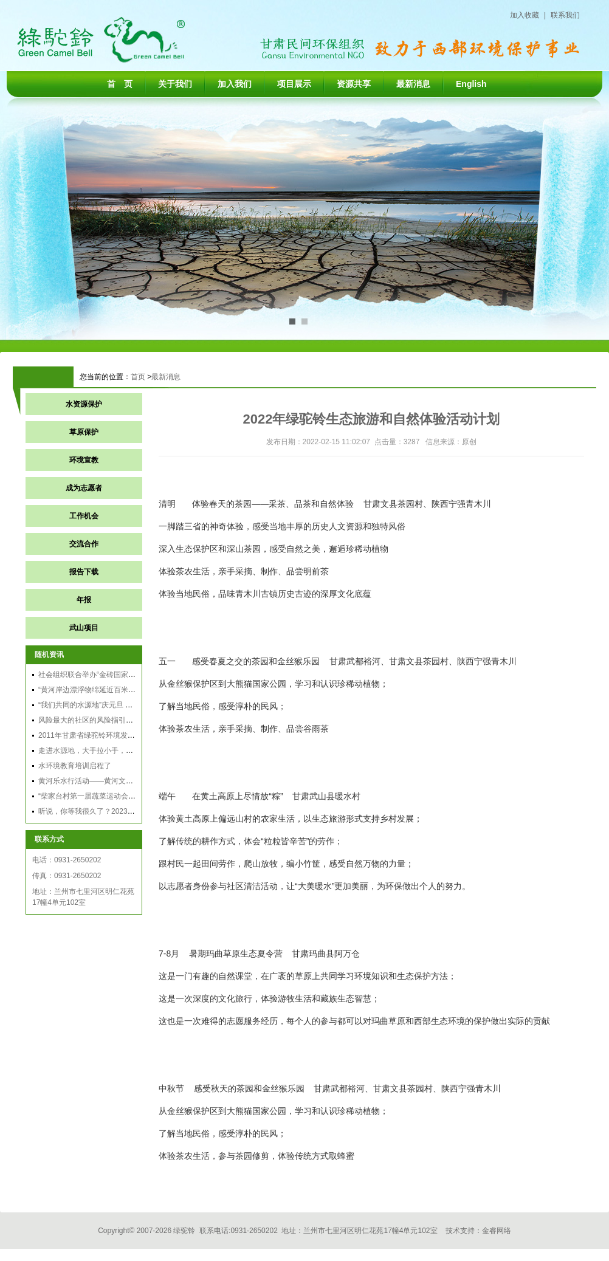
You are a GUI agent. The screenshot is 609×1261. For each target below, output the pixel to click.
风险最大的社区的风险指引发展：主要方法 (107, 720)
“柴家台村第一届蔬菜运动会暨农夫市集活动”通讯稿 (121, 796)
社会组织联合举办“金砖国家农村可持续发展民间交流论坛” (131, 674)
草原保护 (83, 432)
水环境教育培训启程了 (74, 765)
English (471, 84)
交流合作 (83, 544)
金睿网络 (496, 1230)
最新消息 (413, 84)
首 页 (119, 84)
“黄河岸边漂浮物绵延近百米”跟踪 (91, 689)
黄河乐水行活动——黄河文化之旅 (93, 781)
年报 (84, 600)
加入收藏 (524, 15)
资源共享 (354, 84)
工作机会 (83, 516)
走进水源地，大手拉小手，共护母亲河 (100, 750)
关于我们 (175, 84)
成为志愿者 (84, 488)
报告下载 (83, 572)
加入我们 (235, 84)
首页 (138, 377)
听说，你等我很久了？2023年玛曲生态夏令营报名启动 (126, 811)
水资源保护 (84, 404)
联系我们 (565, 15)
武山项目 (83, 628)
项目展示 (294, 84)
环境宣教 (83, 460)
